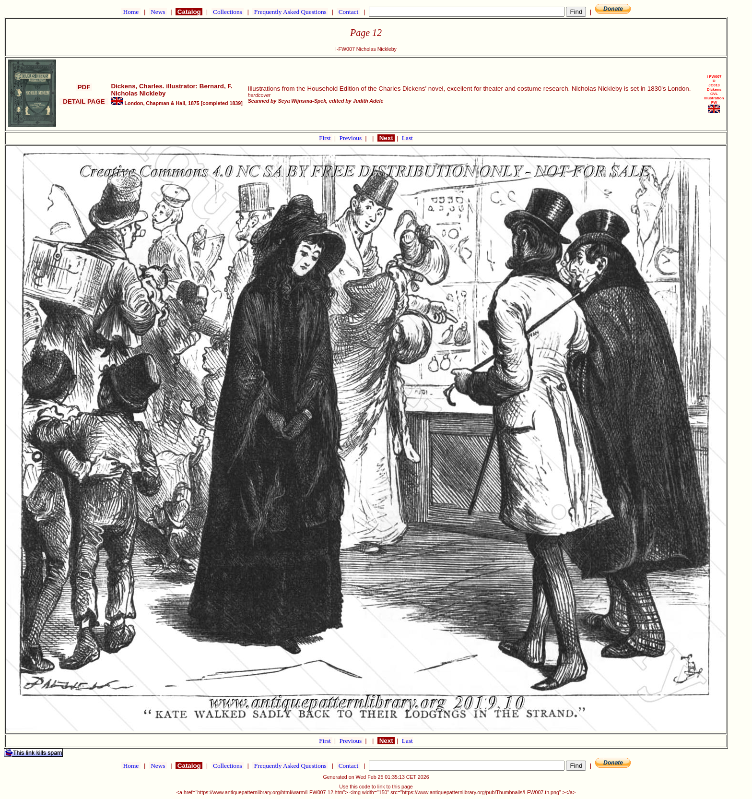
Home (130, 11)
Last (407, 138)
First (325, 138)
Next (386, 138)
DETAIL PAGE (83, 101)
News (158, 11)
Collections (228, 11)
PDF (84, 87)
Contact (348, 11)
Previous (352, 138)
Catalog (189, 11)
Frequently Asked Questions (290, 11)
